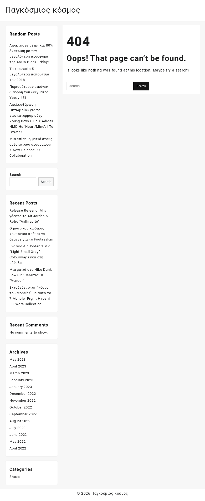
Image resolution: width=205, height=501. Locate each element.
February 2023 (21, 380)
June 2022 (18, 435)
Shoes (14, 477)
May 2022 (17, 441)
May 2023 (17, 359)
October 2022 (20, 407)
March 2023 (19, 373)
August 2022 (19, 421)
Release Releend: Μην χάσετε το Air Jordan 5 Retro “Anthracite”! (28, 215)
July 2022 (17, 428)
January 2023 (20, 387)
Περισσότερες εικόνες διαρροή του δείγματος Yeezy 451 (29, 92)
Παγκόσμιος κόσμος (42, 9)
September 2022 (23, 414)
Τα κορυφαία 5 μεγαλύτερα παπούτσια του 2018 (29, 74)
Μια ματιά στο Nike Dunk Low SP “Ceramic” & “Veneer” (30, 275)
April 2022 (17, 448)
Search (15, 175)
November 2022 (22, 400)
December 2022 (22, 394)
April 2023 (17, 366)
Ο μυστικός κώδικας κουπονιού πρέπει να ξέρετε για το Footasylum (31, 233)
